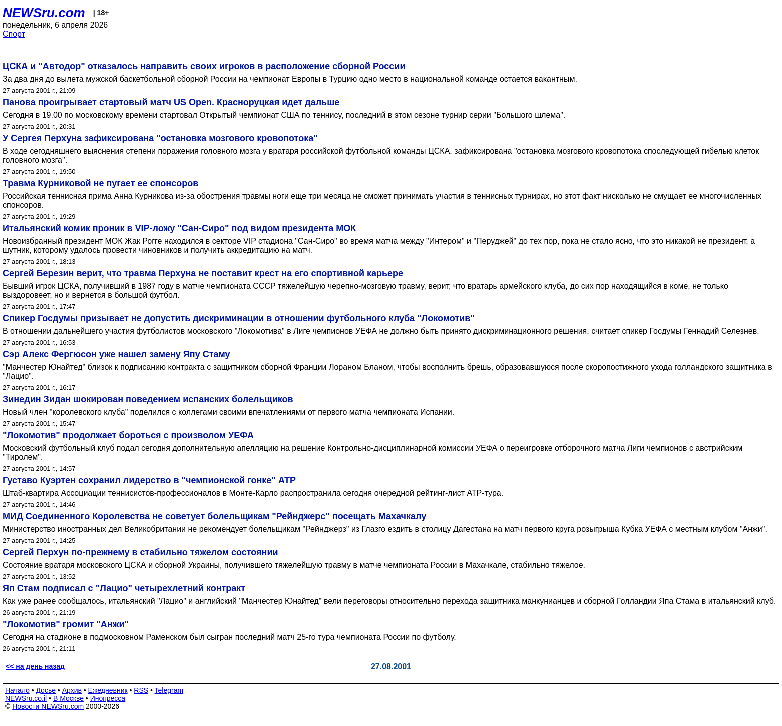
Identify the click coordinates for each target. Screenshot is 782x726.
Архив (72, 690)
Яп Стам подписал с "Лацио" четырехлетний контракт (124, 589)
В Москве (68, 698)
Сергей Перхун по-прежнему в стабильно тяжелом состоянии (140, 553)
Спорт (14, 34)
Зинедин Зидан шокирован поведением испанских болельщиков (148, 399)
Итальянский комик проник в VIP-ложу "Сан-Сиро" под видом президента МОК (179, 229)
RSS (141, 690)
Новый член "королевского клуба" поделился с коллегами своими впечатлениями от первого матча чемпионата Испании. (228, 412)
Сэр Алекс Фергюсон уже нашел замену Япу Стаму (116, 355)
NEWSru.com (44, 13)
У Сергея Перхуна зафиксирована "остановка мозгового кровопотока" (160, 139)
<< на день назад (35, 666)
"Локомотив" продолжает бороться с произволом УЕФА (128, 435)
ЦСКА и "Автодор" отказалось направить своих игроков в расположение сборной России (204, 67)
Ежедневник (108, 690)
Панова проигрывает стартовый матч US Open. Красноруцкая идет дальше (171, 103)
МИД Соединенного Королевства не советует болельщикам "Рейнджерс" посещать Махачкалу (214, 517)
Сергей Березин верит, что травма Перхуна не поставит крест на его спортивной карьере (203, 273)
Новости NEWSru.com (48, 706)
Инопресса (108, 698)
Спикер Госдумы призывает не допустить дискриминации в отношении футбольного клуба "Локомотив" (239, 319)
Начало (17, 690)
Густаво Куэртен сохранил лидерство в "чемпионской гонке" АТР (149, 481)
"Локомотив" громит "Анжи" (66, 625)
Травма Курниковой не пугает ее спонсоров (100, 183)
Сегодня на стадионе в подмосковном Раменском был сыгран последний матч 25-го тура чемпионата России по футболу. (229, 637)
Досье (46, 690)
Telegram (169, 690)
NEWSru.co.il (26, 698)
